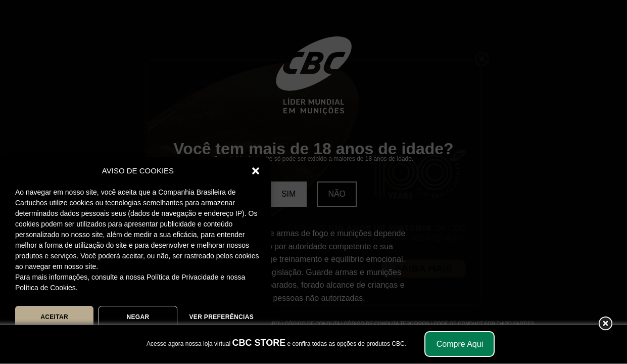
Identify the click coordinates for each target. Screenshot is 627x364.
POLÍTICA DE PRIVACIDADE (176, 340)
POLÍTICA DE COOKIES (86, 340)
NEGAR (137, 317)
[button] (256, 171)
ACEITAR (54, 317)
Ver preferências (221, 317)
